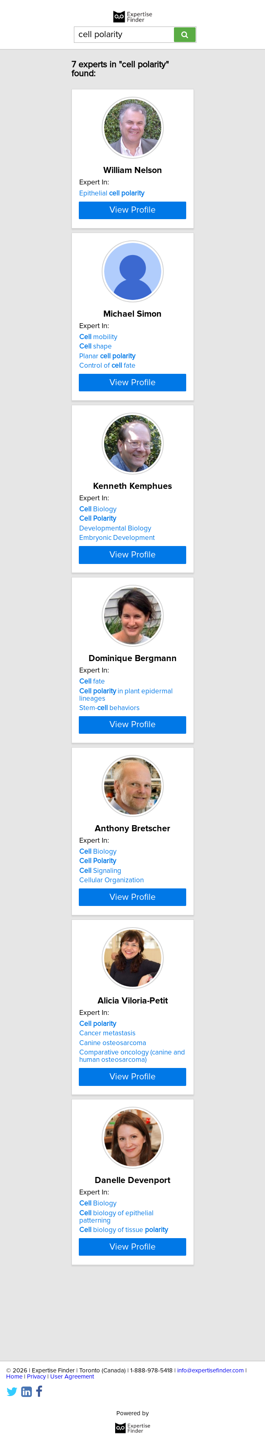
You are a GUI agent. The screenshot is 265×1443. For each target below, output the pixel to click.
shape (95, 382)
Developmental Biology (115, 571)
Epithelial (111, 193)
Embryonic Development (117, 581)
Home (14, 1377)
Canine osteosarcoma (112, 1110)
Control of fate (107, 401)
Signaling (100, 931)
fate (92, 732)
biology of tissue (123, 1297)
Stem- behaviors (109, 758)
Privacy (36, 1377)
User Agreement (72, 1377)
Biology (97, 552)
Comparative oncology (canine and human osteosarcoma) (132, 1123)
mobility (98, 373)
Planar (107, 392)
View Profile (132, 246)
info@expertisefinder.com (210, 1371)
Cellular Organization (111, 940)
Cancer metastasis (107, 1100)
